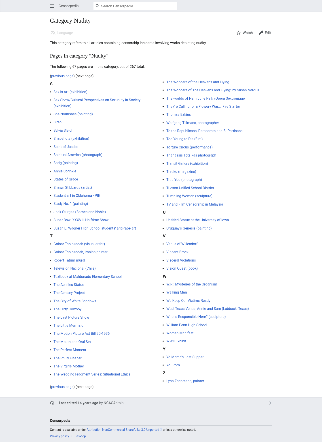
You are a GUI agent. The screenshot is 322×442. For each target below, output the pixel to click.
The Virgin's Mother (68, 366)
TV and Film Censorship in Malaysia (194, 204)
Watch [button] (248, 33)
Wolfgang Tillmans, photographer (192, 123)
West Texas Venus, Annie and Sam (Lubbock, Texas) (207, 309)
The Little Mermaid (68, 325)
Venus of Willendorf (181, 244)
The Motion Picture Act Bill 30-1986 (81, 333)
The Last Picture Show (71, 317)
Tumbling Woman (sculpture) (189, 196)
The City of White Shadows (74, 301)
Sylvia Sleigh (63, 130)
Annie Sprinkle (64, 171)
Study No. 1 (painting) (70, 204)
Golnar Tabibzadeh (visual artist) (79, 244)
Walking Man (176, 292)
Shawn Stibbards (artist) (72, 187)
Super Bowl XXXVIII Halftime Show (80, 220)
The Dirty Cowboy (67, 309)
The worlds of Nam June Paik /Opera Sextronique (205, 98)
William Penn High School (186, 325)
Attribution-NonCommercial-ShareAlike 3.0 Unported (123, 429)
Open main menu (53, 8)
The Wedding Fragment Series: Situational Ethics (91, 374)
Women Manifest (179, 333)
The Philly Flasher (67, 358)
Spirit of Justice (65, 147)
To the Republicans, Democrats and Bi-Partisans (204, 131)
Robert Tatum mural (69, 260)
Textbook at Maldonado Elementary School (87, 277)
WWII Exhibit (176, 341)
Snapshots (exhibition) (71, 138)
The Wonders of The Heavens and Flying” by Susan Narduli (212, 90)
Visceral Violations (181, 260)
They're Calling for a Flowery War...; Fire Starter (203, 106)
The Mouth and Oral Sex (72, 342)
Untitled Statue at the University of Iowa (197, 220)
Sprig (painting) (65, 163)
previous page (62, 76)
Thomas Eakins (178, 114)
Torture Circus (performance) (189, 147)
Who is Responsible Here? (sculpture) (196, 317)
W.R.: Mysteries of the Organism (191, 284)
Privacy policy (59, 436)
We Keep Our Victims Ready (188, 300)
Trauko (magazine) (181, 172)
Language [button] (65, 33)
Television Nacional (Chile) (74, 268)
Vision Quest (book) (182, 268)
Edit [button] (268, 33)
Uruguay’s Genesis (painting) (189, 228)
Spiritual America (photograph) (77, 155)
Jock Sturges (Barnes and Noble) (79, 212)
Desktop (80, 436)
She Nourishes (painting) (73, 114)
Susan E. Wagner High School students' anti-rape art (94, 228)
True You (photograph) (184, 180)
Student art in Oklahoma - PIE (76, 195)
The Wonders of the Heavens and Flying (197, 82)
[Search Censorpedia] (135, 6)
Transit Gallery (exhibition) (187, 163)
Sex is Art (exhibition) (70, 92)
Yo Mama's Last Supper (184, 357)
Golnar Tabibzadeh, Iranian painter (80, 252)
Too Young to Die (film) (184, 139)
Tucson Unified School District (190, 188)
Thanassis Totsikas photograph (191, 155)
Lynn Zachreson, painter (185, 381)
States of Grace (65, 179)
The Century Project (69, 293)
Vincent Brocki (177, 252)
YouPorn (173, 365)
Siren (57, 122)
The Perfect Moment (69, 350)
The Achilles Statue (68, 285)
